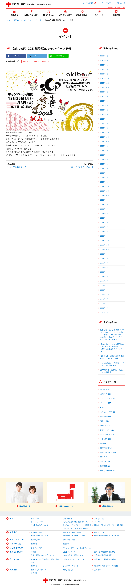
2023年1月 (104, 236)
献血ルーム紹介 (36, 532)
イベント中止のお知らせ (16, 167)
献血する (13, 532)
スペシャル (14, 559)
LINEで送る (59, 56)
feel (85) (103, 443)
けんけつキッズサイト (70, 566)
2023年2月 (104, 231)
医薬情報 (66, 544)
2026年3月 (104, 65)
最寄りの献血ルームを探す (72, 532)
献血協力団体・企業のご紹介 (73, 555)
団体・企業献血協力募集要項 (104, 552)
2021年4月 (104, 304)
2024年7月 (104, 155)
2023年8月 (104, 204)
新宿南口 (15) (105, 466)
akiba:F (36, 61)
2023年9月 (104, 200)
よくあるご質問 (88, 3)
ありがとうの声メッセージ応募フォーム (77, 548)
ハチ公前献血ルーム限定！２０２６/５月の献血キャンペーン (112, 364)
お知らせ (45, 61)
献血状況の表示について (39, 525)
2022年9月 (104, 254)
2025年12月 (104, 78)
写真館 (33, 552)
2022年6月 (104, 267)
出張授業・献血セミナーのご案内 (106, 566)
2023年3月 (104, 227)
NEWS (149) (104, 389)
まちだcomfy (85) (106, 461)
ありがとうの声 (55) (107, 412)
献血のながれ (35, 540)
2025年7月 (104, 101)
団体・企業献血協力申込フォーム (43, 555)
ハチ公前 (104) (105, 439)
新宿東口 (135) (105, 416)
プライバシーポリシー (39, 522)
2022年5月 (104, 272)
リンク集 (97, 522)
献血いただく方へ (17, 539)
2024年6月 (104, 159)
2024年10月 (104, 141)
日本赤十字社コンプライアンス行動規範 (108, 525)
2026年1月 (104, 74)
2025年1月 (104, 128)
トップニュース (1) (107, 398)
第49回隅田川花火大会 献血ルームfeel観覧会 (112, 371)
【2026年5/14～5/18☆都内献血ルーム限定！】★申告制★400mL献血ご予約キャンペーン (112, 347)
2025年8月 (104, 96)
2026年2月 (104, 69)
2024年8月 (104, 150)
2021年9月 (104, 299)
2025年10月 (104, 87)
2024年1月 (104, 182)
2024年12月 (104, 132)
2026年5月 (104, 56)
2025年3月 (104, 119)
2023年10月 (104, 195)
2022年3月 (104, 281)
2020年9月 (104, 308)
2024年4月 (104, 168)
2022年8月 (104, 258)
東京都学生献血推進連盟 (103, 555)
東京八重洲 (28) (106, 448)
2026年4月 (104, 60)
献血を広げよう (16, 552)
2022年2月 (104, 286)
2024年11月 (104, 137)
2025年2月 (104, 123)
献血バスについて (100, 532)
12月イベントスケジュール (82, 167)
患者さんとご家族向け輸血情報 (105, 559)
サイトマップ (106, 3)
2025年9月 (104, 92)
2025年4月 (104, 114)
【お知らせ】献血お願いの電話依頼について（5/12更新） (112, 357)
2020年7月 (104, 312)
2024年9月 (104, 146)
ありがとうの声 (16, 548)
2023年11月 (104, 191)
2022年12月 (104, 240)
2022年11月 (104, 245)
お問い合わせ (120, 3)
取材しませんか (68, 570)
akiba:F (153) (105, 425)
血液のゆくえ (15, 544)
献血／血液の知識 (69, 540)
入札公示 (97, 570)
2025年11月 (104, 83)
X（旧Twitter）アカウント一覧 (73, 559)
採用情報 (34, 573)
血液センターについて (39, 570)
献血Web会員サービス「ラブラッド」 (107, 536)
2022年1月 (104, 290)
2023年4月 (104, 222)
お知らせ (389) (105, 394)
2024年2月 (104, 177)
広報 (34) (103, 407)
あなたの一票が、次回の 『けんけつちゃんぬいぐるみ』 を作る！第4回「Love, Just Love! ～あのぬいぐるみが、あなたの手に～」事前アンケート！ (112, 335)
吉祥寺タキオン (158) (108, 452)
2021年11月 (104, 294)
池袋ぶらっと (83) (107, 434)
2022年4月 (104, 276)
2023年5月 (104, 218)
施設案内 (13, 570)
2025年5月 (104, 110)
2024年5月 (104, 164)
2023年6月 (104, 213)
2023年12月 (104, 186)
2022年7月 (104, 263)
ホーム (8, 20)
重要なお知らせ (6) (107, 470)
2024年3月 (104, 173)
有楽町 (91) (104, 421)
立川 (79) (103, 457)
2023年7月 (104, 209)
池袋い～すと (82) (107, 430)
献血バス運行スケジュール (40, 536)
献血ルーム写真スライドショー (74, 536)
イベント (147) (105, 403)
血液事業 (34, 566)
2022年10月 (104, 249)
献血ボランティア (69, 552)
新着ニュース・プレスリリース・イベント (27, 20)
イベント (26, 61)
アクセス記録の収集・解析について (75, 522)
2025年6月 (104, 105)
